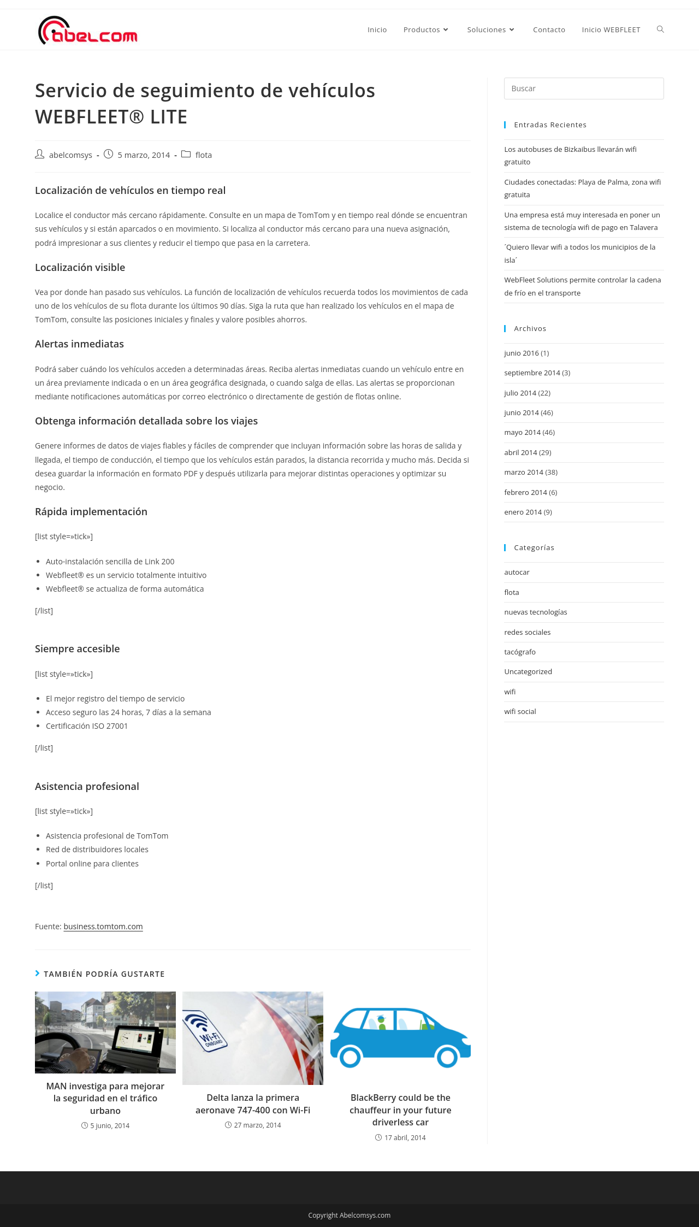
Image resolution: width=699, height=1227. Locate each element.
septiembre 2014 (532, 372)
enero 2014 (523, 512)
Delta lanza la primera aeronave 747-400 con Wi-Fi (253, 1104)
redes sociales (527, 632)
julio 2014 (520, 393)
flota (204, 155)
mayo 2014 (522, 432)
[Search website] (660, 29)
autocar (516, 572)
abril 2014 (520, 452)
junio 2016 (521, 353)
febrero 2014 (525, 492)
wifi (510, 692)
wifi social (520, 711)
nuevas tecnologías (535, 612)
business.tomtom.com (103, 926)
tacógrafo (520, 652)
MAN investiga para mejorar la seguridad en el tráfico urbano (105, 1098)
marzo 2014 (523, 472)
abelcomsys (70, 155)
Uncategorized (528, 671)
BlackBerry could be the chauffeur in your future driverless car (400, 1110)
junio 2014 (521, 412)
